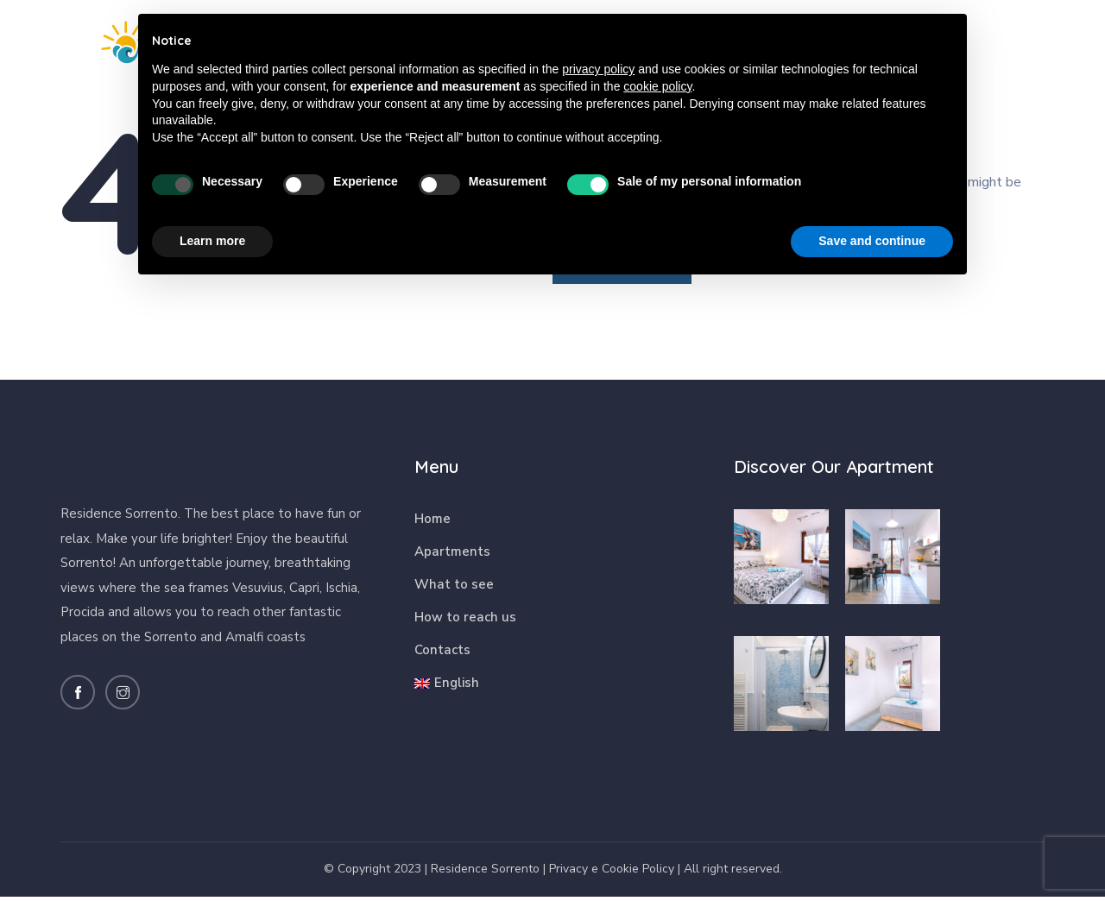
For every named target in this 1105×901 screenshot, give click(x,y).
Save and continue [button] (871, 241)
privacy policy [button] (598, 69)
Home (432, 523)
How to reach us (465, 622)
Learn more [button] (212, 241)
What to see (454, 589)
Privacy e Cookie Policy (611, 873)
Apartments (452, 556)
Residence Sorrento (485, 873)
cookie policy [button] (657, 86)
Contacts (442, 655)
